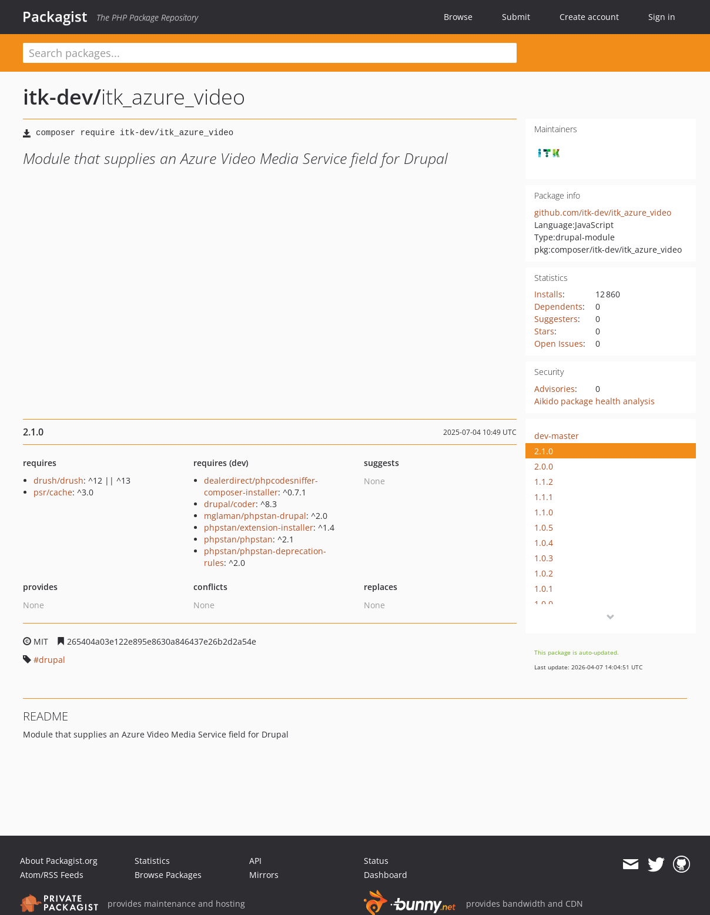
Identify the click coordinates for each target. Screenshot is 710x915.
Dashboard (385, 874)
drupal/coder (230, 504)
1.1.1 (543, 496)
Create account (589, 16)
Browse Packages (168, 874)
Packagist (55, 16)
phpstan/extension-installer (258, 527)
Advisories (554, 388)
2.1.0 (543, 451)
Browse (458, 16)
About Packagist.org (59, 860)
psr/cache (53, 492)
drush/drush (58, 480)
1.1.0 (543, 512)
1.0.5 (543, 527)
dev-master (556, 435)
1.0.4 (543, 542)
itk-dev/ (62, 96)
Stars (544, 331)
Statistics (152, 860)
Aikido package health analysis (594, 401)
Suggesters (556, 318)
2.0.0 (543, 466)
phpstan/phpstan (238, 539)
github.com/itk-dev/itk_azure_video (602, 212)
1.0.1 (543, 588)
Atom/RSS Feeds (51, 874)
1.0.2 (543, 573)
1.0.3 (543, 558)
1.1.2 (543, 481)
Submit (516, 16)
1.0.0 (543, 603)
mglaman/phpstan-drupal (255, 515)
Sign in (661, 16)
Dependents (558, 306)
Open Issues (558, 343)
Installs (548, 294)
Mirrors (264, 874)
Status (376, 860)
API (255, 860)
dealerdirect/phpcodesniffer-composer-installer (261, 486)
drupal (52, 659)
